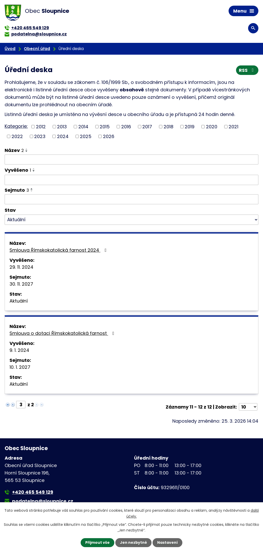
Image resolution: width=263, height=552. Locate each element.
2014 (83, 126)
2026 (108, 136)
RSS (247, 70)
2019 (189, 126)
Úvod (10, 48)
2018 (168, 126)
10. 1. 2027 (20, 367)
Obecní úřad (37, 48)
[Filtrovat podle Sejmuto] (131, 199)
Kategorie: (16, 126)
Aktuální (19, 301)
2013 (62, 126)
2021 (233, 126)
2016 (126, 126)
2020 (211, 126)
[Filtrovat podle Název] (131, 159)
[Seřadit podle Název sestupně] (27, 151)
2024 (63, 136)
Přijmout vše (97, 542)
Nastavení (167, 542)
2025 (85, 136)
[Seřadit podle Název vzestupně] (27, 149)
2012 (41, 126)
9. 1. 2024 (19, 350)
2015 (105, 126)
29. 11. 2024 (21, 267)
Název (14, 150)
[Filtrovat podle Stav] (131, 220)
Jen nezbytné (133, 542)
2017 (147, 126)
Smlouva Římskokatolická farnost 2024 (59, 250)
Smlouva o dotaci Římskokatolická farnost (63, 333)
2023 (39, 136)
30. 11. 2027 (21, 284)
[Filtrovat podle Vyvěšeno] (131, 180)
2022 (17, 136)
